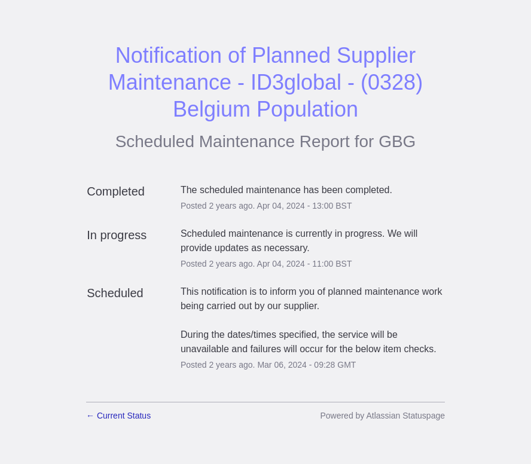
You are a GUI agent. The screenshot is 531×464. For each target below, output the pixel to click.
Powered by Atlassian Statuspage (382, 415)
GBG (397, 141)
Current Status (118, 415)
